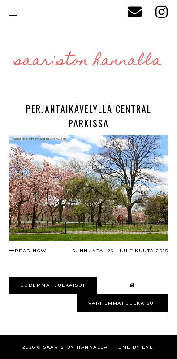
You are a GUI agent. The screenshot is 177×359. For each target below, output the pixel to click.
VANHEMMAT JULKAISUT (122, 303)
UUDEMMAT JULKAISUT (53, 285)
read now (31, 251)
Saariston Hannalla (88, 61)
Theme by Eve (132, 347)
